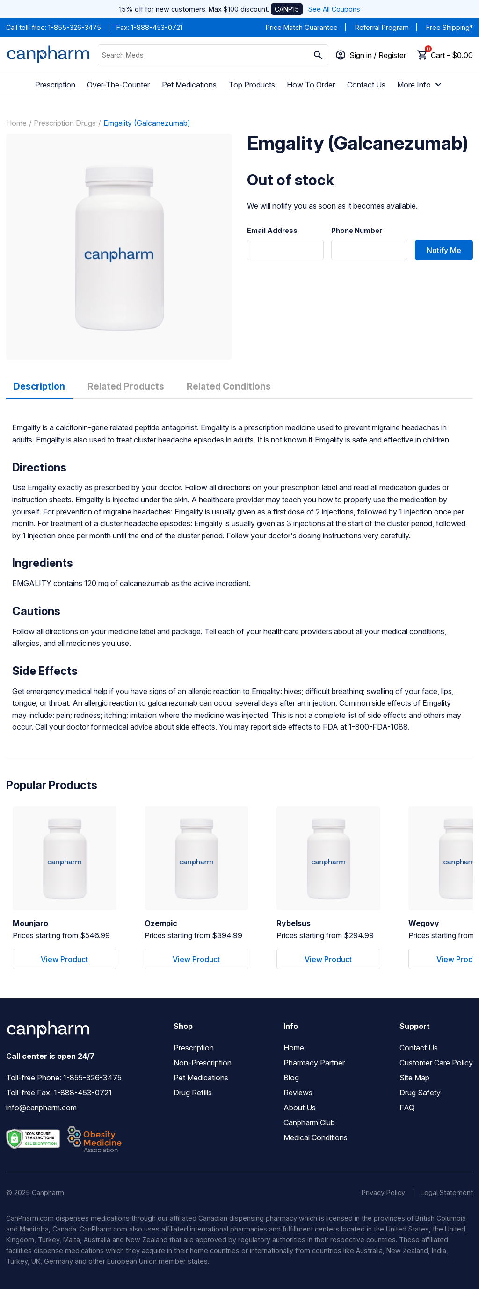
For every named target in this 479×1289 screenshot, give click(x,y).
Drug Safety (420, 1092)
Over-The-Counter (118, 84)
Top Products (252, 84)
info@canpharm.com (41, 1107)
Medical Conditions (315, 1137)
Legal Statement (447, 1192)
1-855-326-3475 (74, 27)
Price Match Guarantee (302, 27)
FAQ (406, 1107)
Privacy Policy (383, 1192)
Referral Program (382, 27)
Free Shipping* (449, 27)
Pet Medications (189, 84)
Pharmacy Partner (314, 1062)
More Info (420, 84)
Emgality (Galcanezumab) (146, 123)
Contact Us (366, 84)
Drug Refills (193, 1092)
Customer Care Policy (436, 1062)
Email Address (272, 230)
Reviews (297, 1092)
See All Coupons (334, 9)
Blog (291, 1077)
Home (16, 123)
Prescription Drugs (65, 123)
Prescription (55, 84)
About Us (299, 1107)
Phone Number (356, 230)
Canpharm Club (309, 1122)
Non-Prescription (203, 1062)
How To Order (311, 84)
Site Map (414, 1077)
